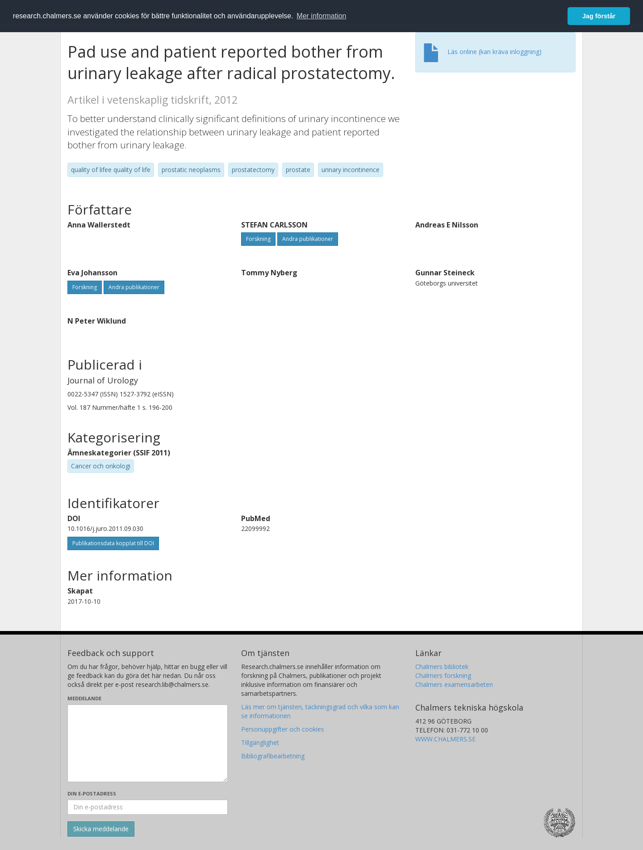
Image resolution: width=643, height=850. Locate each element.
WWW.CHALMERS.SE (445, 739)
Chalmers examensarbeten (454, 684)
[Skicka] (100, 829)
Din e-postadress (91, 793)
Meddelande (84, 698)
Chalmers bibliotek (441, 666)
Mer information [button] (321, 16)
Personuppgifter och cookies (282, 729)
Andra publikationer (307, 239)
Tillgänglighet (260, 742)
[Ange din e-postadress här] (147, 807)
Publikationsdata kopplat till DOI (113, 543)
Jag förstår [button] (598, 16)
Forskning (258, 239)
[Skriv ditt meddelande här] (147, 743)
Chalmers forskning (443, 675)
